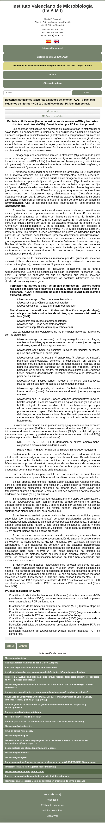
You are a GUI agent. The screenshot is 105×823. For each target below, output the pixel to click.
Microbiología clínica (15, 658)
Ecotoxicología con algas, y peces (30, 748)
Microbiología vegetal (16, 757)
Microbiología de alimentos (18, 726)
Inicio (10, 646)
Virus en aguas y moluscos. (19, 731)
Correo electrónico (52, 116)
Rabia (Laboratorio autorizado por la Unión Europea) (31, 663)
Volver (23, 646)
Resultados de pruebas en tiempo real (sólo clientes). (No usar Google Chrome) (52, 65)
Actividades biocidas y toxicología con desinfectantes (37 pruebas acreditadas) (45, 672)
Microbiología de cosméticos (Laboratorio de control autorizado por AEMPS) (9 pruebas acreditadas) (49, 686)
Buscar (87, 92)
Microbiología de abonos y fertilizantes (24, 771)
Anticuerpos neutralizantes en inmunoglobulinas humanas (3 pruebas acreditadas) (46, 692)
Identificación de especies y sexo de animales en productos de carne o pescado (45, 781)
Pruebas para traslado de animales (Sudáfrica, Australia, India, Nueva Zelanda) (44, 721)
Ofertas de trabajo (52, 83)
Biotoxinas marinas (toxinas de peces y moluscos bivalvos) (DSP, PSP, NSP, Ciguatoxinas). (50, 762)
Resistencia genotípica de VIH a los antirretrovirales (31, 667)
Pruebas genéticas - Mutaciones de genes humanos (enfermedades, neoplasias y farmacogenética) (45, 706)
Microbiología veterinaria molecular (23, 717)
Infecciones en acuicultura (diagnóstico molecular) (30, 767)
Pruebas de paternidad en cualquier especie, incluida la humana (37, 776)
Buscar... (3, 90)
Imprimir (52, 111)
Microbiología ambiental (17, 752)
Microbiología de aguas (16, 735)
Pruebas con (23, 712)
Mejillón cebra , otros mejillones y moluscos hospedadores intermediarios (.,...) (46, 741)
